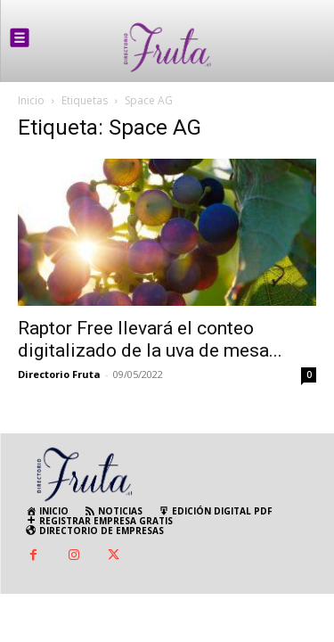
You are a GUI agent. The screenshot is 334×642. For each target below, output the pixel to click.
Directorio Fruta (59, 374)
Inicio (31, 100)
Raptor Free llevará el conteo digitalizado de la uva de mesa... (150, 339)
